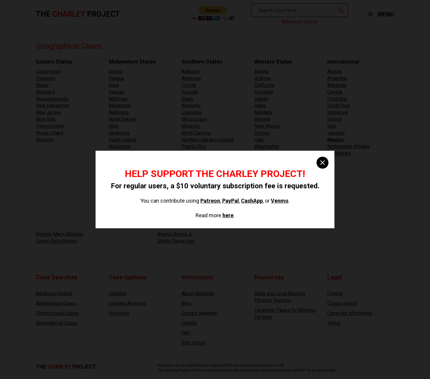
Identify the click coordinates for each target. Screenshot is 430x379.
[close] (322, 163)
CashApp (252, 201)
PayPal (230, 201)
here (228, 215)
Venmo (279, 201)
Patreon (210, 201)
